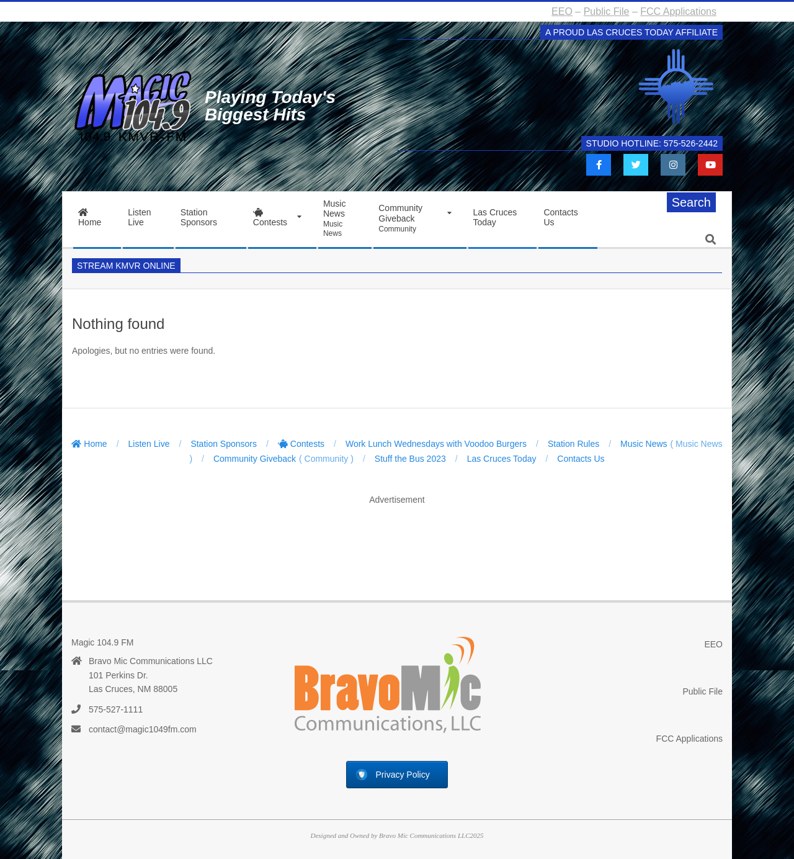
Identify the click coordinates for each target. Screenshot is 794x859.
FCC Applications (678, 11)
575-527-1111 (116, 709)
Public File (607, 11)
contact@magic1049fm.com (143, 729)
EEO (562, 11)
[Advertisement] (397, 540)
